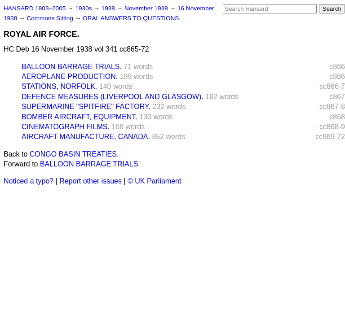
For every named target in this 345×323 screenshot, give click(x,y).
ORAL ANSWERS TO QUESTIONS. (132, 18)
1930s (84, 8)
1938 (109, 8)
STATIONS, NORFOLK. (59, 86)
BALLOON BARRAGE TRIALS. (72, 66)
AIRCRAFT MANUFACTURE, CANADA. (86, 136)
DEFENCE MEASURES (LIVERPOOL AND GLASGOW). (112, 96)
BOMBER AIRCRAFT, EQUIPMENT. (79, 117)
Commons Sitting (51, 18)
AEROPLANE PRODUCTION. (70, 76)
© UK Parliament (154, 181)
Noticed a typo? (28, 181)
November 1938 (147, 8)
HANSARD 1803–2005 (35, 8)
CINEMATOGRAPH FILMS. (66, 127)
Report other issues (90, 181)
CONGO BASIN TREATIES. (74, 154)
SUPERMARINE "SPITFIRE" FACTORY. (86, 106)
